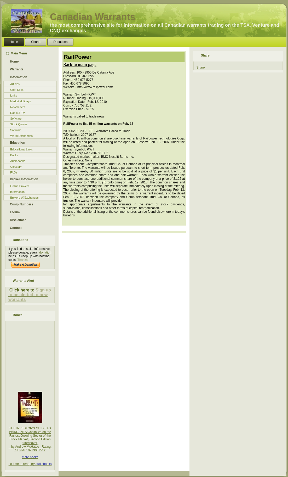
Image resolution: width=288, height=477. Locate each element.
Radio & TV (17, 112)
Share (200, 67)
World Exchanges (21, 135)
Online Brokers (19, 186)
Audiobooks (17, 160)
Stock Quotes (18, 124)
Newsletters (17, 107)
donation (45, 252)
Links (13, 95)
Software (15, 118)
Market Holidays (20, 101)
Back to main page (79, 64)
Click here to (21, 290)
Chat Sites (17, 89)
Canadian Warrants (92, 17)
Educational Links (21, 149)
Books (14, 155)
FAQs (14, 172)
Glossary (15, 166)
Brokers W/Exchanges (24, 197)
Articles (15, 84)
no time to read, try (22, 464)
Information (17, 191)
